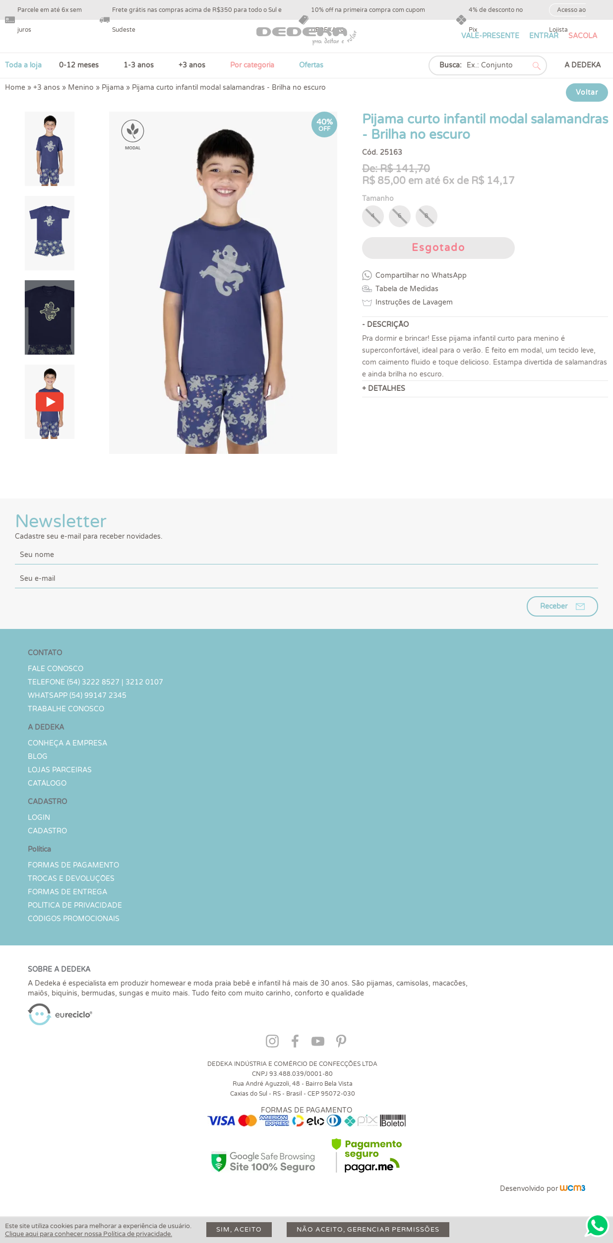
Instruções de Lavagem (414, 302)
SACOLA (582, 36)
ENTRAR (543, 36)
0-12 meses (79, 65)
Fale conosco (55, 669)
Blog (38, 756)
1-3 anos (138, 65)
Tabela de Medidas (406, 289)
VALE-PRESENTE (490, 36)
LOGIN (39, 817)
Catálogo (47, 783)
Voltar (587, 92)
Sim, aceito (239, 1230)
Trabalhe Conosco (66, 709)
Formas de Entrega (67, 892)
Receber (553, 606)
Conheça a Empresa (67, 743)
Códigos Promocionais (74, 919)
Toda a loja (23, 65)
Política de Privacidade (75, 905)
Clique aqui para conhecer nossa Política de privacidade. (88, 1234)
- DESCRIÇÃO (385, 324)
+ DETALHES (383, 388)
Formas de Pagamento (73, 865)
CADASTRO (47, 831)
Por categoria (252, 65)
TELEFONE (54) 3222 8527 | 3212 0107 (95, 682)
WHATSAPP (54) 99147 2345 (77, 695)
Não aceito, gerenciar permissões (368, 1230)
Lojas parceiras (60, 770)
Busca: (450, 65)
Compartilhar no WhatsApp (421, 275)
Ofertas (311, 65)
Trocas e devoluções (71, 878)
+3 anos (192, 65)
